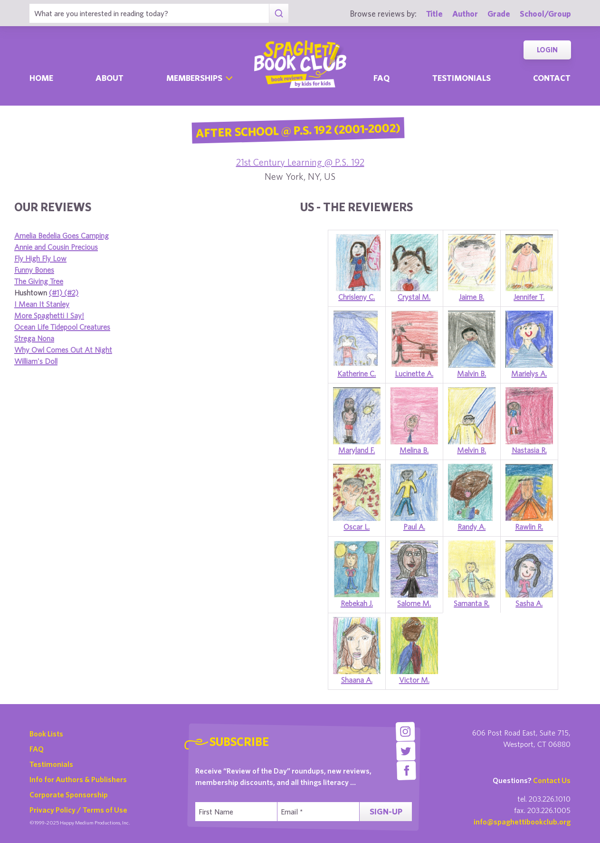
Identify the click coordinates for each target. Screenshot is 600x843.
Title (434, 14)
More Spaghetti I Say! (49, 315)
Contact (552, 78)
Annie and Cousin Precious (56, 247)
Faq (381, 78)
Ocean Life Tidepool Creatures (62, 327)
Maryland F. (356, 450)
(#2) (71, 292)
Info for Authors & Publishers (78, 779)
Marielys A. (529, 373)
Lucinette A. (414, 373)
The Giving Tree (38, 281)
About (109, 78)
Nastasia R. (529, 450)
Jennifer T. (529, 297)
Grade (498, 14)
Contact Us (552, 780)
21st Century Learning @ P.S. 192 (300, 162)
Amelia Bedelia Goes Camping (61, 235)
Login (547, 50)
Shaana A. (356, 680)
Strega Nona (34, 338)
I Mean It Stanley (41, 304)
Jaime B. (471, 297)
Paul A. (414, 526)
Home (41, 78)
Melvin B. (471, 450)
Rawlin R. (529, 526)
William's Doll (35, 361)
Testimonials (461, 78)
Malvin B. (471, 373)
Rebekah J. (357, 603)
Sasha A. (529, 603)
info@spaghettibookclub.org (522, 821)
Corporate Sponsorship (68, 794)
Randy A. (471, 526)
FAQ (36, 749)
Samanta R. (471, 603)
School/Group (545, 14)
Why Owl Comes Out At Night (63, 349)
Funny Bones (34, 269)
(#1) (56, 292)
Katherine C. (356, 373)
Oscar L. (356, 526)
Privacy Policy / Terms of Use (78, 809)
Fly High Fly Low (40, 258)
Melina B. (414, 450)
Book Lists (46, 733)
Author (465, 14)
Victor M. (414, 680)
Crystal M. (414, 297)
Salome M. (414, 603)
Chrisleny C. (356, 297)
